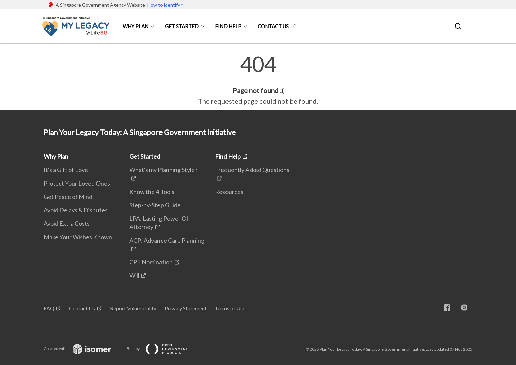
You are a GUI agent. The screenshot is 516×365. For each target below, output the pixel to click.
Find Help (228, 26)
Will (134, 275)
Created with (83, 348)
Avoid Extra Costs (67, 223)
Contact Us (273, 26)
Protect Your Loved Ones (77, 183)
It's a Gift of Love (66, 169)
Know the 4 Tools (151, 191)
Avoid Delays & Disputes (76, 210)
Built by (162, 348)
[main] (258, 79)
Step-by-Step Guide (155, 205)
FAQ (49, 308)
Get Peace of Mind (68, 196)
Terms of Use (230, 308)
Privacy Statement (186, 308)
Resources (229, 191)
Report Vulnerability (133, 308)
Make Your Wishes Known (78, 237)
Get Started (182, 26)
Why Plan (135, 26)
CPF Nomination (151, 262)
